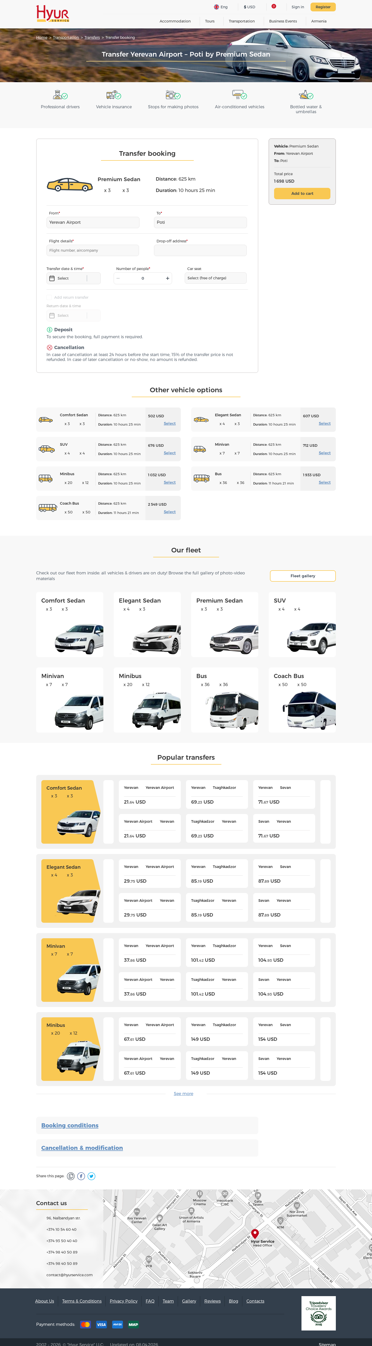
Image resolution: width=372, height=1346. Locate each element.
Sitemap (327, 1339)
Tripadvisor (229, 1320)
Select (170, 417)
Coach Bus (289, 670)
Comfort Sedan (63, 594)
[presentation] (108, 806)
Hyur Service (52, 13)
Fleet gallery (303, 570)
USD (249, 7)
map (186, 1233)
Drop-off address (171, 235)
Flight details (60, 235)
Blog (233, 1295)
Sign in (298, 7)
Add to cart (302, 187)
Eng (221, 7)
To (159, 207)
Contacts (255, 1295)
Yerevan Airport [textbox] (65, 216)
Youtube (277, 1320)
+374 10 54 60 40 (61, 1223)
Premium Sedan (219, 594)
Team (168, 1295)
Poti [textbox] (161, 216)
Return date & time (64, 300)
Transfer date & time (64, 263)
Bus (201, 670)
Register (323, 7)
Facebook (245, 1320)
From (54, 207)
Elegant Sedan (140, 594)
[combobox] (93, 216)
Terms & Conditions (82, 1295)
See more (183, 1088)
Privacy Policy (123, 1295)
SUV (280, 594)
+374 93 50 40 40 (62, 1235)
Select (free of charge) (207, 272)
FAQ (150, 1295)
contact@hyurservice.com (70, 1269)
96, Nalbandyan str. (64, 1212)
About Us (44, 1295)
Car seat (194, 263)
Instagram (261, 1320)
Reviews (212, 1295)
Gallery (189, 1295)
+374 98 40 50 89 (62, 1246)
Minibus (130, 670)
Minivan (52, 670)
